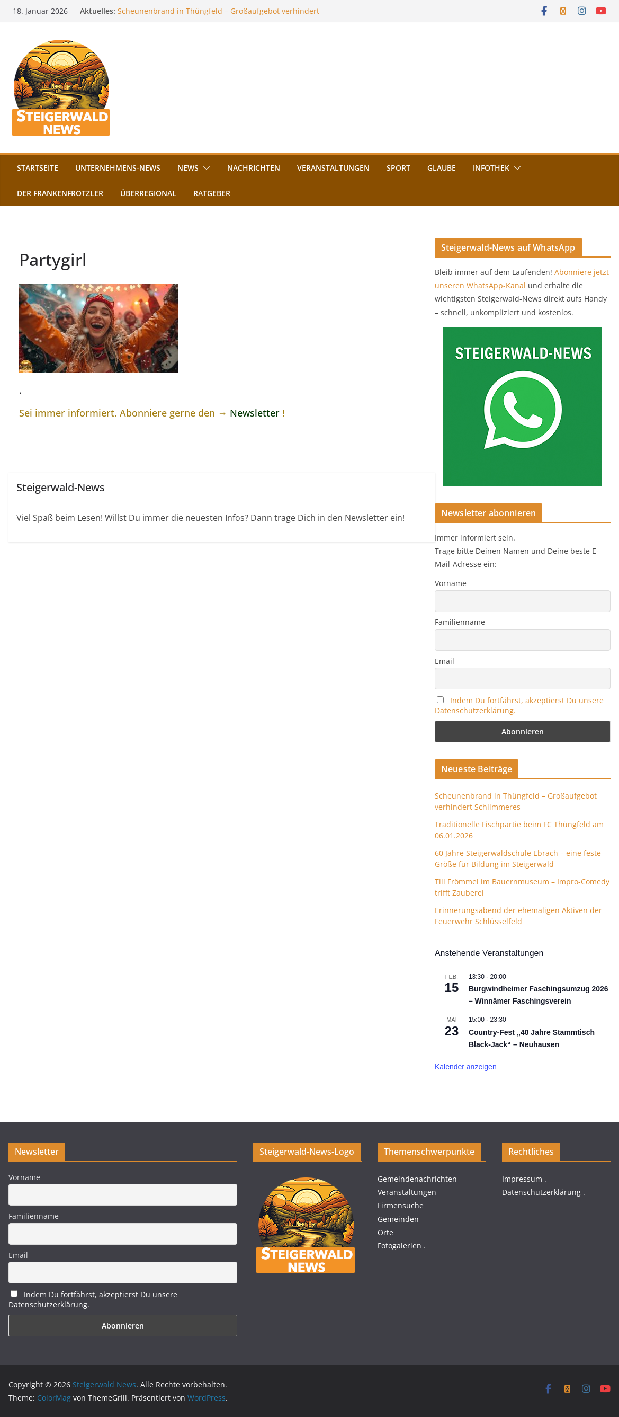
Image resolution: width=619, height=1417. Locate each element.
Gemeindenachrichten (417, 1179)
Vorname (451, 583)
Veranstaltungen (333, 168)
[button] (204, 168)
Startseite (37, 168)
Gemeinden (398, 1219)
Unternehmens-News (117, 168)
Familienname (460, 622)
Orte (385, 1232)
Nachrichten (253, 168)
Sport (398, 168)
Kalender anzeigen (466, 1066)
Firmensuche (401, 1205)
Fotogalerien (399, 1246)
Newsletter (255, 412)
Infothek (491, 168)
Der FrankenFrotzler (60, 193)
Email (444, 661)
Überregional (148, 193)
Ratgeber (211, 193)
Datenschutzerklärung (541, 1192)
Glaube (441, 168)
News (188, 168)
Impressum (522, 1179)
